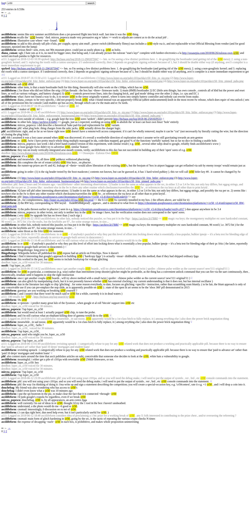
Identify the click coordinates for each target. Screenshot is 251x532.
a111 (4, 59)
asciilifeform (8, 34)
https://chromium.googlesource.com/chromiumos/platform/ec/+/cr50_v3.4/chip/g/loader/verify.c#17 (129, 209)
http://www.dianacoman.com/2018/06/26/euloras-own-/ (45, 153)
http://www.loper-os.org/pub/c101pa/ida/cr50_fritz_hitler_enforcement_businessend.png (114, 81)
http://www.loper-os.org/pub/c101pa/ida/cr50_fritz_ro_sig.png (135, 77)
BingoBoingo (9, 253)
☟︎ (4, 74)
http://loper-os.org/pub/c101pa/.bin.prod (68, 200)
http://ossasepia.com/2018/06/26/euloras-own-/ (210, 53)
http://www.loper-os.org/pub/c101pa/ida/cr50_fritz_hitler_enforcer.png (173, 112)
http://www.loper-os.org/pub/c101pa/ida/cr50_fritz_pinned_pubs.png (205, 81)
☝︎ (2, 74)
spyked (5, 68)
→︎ (9, 12)
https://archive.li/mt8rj (44, 122)
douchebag (7, 387)
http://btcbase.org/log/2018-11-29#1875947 (74, 59)
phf (3, 131)
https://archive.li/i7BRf (145, 218)
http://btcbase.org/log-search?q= (54, 296)
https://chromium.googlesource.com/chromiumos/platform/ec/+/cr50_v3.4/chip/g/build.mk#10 (75, 196)
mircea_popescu (10, 156)
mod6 (4, 265)
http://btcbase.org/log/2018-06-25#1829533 (137, 118)
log (3, 3)
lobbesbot (6, 184)
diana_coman (9, 52)
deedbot (5, 153)
